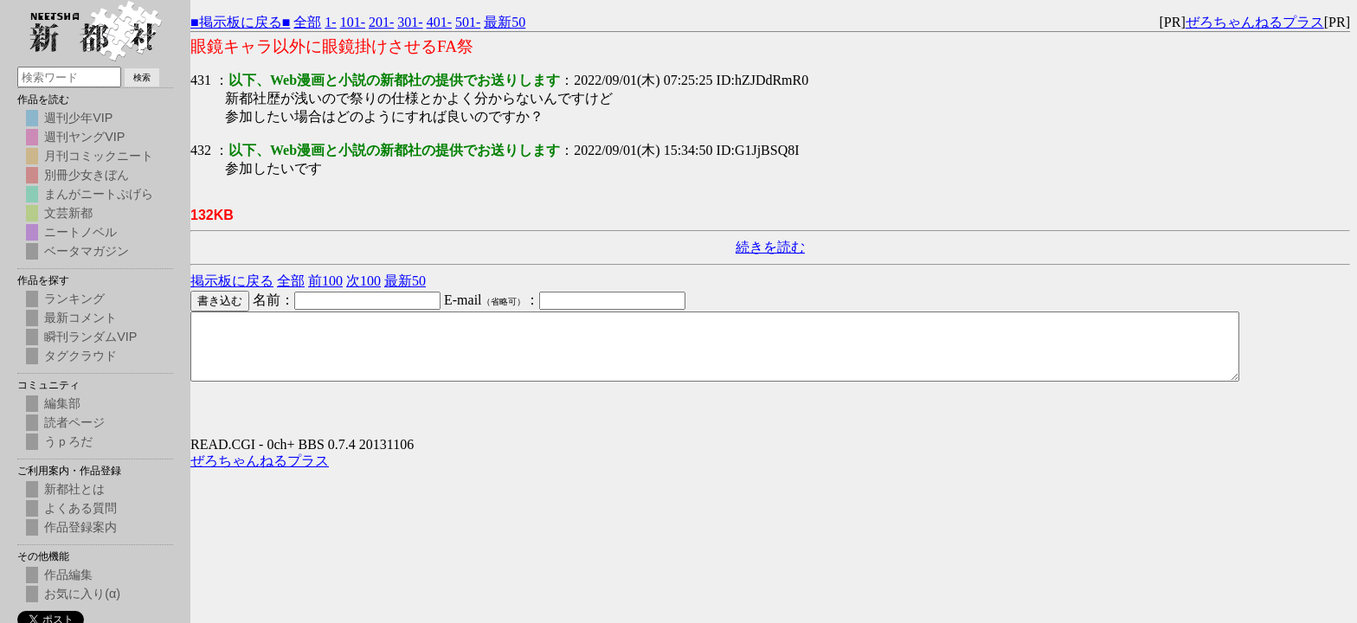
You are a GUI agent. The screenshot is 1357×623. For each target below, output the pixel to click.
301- (409, 22)
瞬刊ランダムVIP (90, 337)
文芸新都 (68, 213)
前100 (325, 280)
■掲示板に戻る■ (240, 22)
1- (330, 22)
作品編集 (68, 574)
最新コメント (80, 317)
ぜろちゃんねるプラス (1255, 22)
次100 (363, 280)
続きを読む (770, 247)
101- (352, 22)
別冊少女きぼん (86, 175)
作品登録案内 (80, 527)
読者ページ (74, 422)
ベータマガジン (86, 251)
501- (467, 22)
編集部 (62, 403)
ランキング (74, 298)
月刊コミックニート (98, 156)
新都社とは (74, 489)
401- (439, 22)
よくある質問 (80, 508)
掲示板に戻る (231, 280)
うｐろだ (68, 441)
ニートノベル (80, 232)
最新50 (504, 22)
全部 (307, 22)
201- (381, 22)
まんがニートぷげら (98, 194)
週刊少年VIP (78, 118)
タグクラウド (80, 356)
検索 (142, 77)
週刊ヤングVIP (84, 137)
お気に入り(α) (82, 594)
